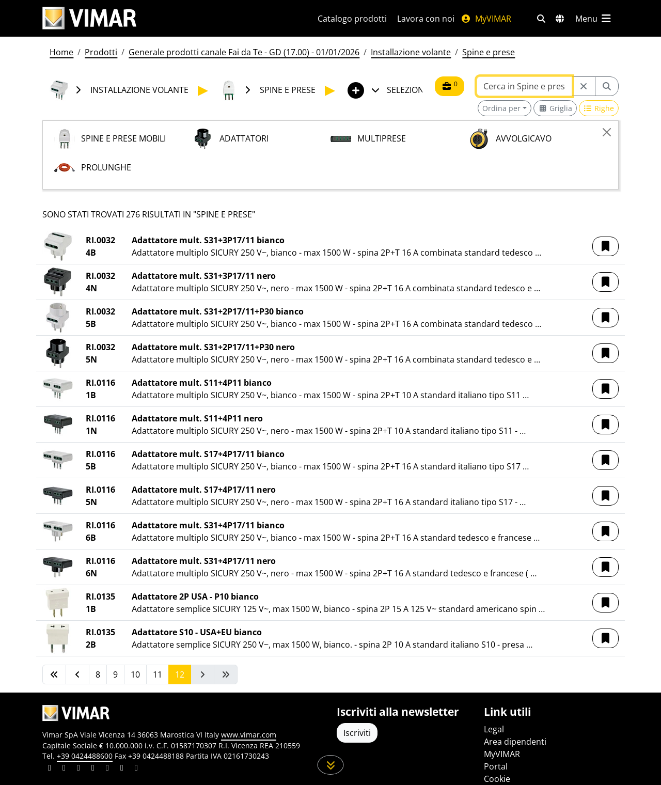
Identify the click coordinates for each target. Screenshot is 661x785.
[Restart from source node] (583, 86)
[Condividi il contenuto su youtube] (107, 769)
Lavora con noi (425, 18)
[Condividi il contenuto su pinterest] (78, 769)
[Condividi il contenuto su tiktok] (136, 769)
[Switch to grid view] (555, 108)
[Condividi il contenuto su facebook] (64, 769)
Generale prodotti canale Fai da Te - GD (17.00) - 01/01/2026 (244, 52)
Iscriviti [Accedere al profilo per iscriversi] (357, 733)
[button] (605, 246)
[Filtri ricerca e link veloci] (541, 18)
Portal (496, 766)
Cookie (497, 778)
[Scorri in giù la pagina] (331, 765)
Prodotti (101, 52)
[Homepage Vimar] (89, 18)
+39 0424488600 (85, 756)
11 (157, 674)
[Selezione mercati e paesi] (560, 18)
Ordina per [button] (501, 108)
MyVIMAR (486, 18)
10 (135, 674)
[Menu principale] (594, 18)
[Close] (607, 132)
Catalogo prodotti (352, 18)
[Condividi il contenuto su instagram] (93, 769)
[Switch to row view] (599, 108)
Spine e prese (488, 52)
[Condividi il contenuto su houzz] (122, 769)
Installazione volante (411, 52)
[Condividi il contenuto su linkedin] (49, 769)
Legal (494, 729)
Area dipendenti (515, 741)
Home (61, 52)
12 (179, 674)
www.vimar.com (248, 735)
